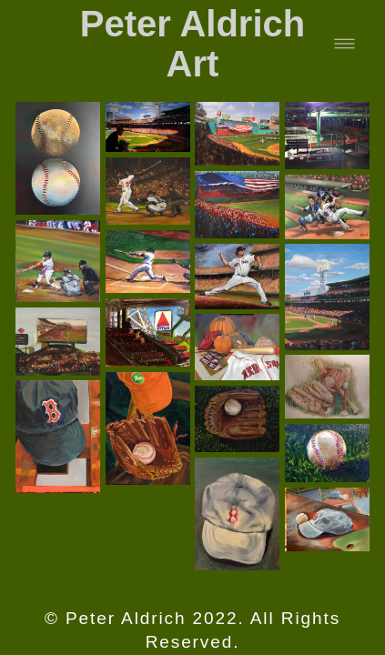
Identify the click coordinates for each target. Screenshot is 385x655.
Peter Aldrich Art (192, 44)
